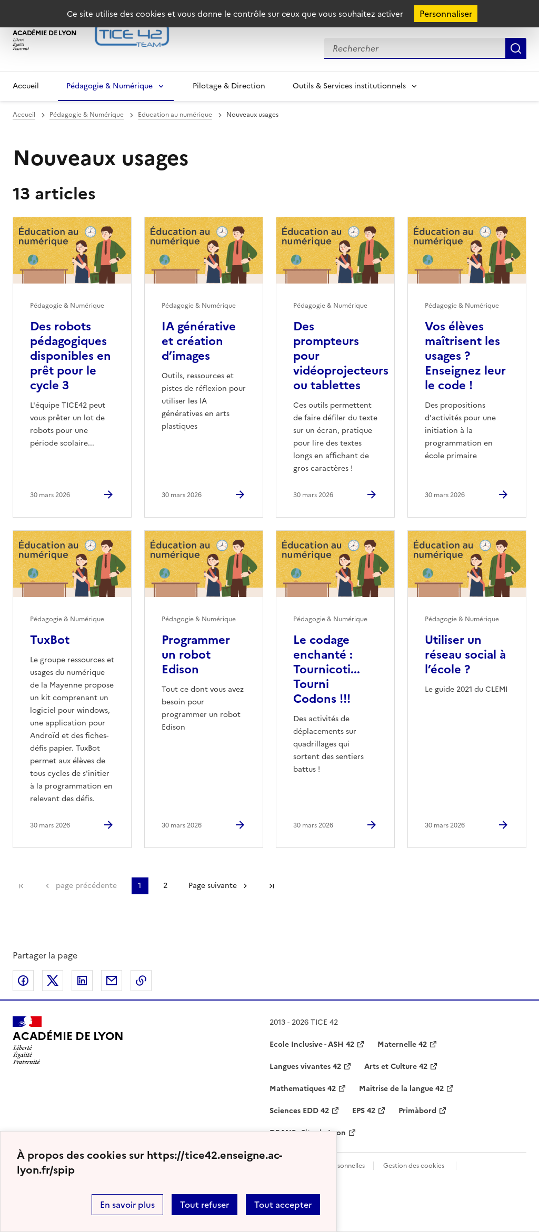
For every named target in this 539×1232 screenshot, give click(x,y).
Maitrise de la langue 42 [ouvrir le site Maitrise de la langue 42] (401, 1088)
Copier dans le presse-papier (141, 980)
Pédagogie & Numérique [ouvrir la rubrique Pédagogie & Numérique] (86, 114)
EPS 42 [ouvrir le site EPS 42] (363, 1110)
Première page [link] (21, 885)
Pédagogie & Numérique (109, 86)
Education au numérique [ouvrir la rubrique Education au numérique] (175, 114)
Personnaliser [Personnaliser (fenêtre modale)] (446, 13)
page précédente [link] (86, 885)
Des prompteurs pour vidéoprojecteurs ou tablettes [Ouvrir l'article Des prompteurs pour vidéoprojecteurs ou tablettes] (340, 356)
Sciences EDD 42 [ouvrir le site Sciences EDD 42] (299, 1110)
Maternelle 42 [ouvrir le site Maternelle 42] (402, 1044)
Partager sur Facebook (23, 980)
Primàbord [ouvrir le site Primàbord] (417, 1110)
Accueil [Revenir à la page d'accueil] (26, 86)
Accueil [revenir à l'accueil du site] (24, 114)
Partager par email (111, 980)
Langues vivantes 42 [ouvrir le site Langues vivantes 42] (305, 1066)
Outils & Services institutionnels (349, 86)
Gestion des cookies (413, 1165)
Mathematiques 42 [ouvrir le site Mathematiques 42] (303, 1088)
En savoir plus (127, 1204)
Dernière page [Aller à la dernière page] (271, 885)
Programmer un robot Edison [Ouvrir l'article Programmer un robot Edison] (196, 654)
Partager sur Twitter (52, 980)
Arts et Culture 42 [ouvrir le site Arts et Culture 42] (395, 1066)
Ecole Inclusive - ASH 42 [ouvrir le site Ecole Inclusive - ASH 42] (312, 1044)
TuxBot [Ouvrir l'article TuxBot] (49, 640)
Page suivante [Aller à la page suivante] (212, 885)
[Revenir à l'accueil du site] (68, 1040)
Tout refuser (204, 1204)
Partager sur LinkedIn (82, 980)
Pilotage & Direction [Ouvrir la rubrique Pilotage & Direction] (229, 86)
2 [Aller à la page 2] (165, 885)
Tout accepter (283, 1204)
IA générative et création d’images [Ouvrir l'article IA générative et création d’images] (199, 341)
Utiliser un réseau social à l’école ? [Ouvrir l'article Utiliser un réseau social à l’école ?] (465, 654)
